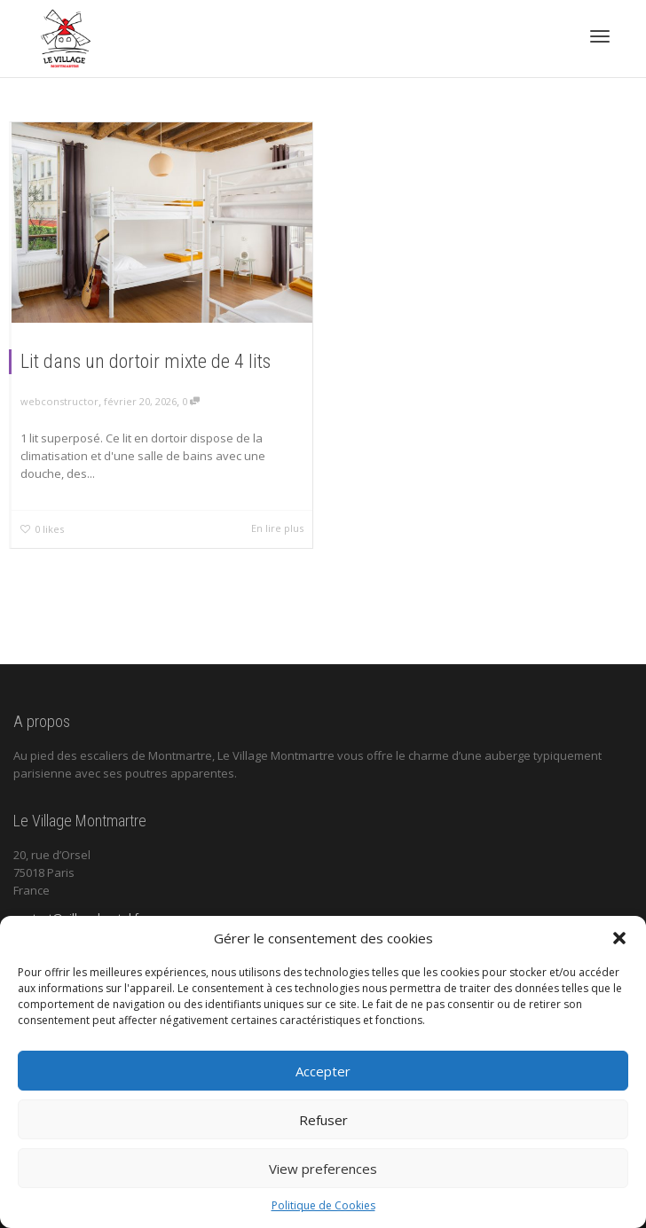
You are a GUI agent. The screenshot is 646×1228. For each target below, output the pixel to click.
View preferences (323, 1168)
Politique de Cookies (323, 1205)
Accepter (323, 1071)
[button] (619, 938)
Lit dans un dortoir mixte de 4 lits (145, 361)
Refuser (323, 1120)
